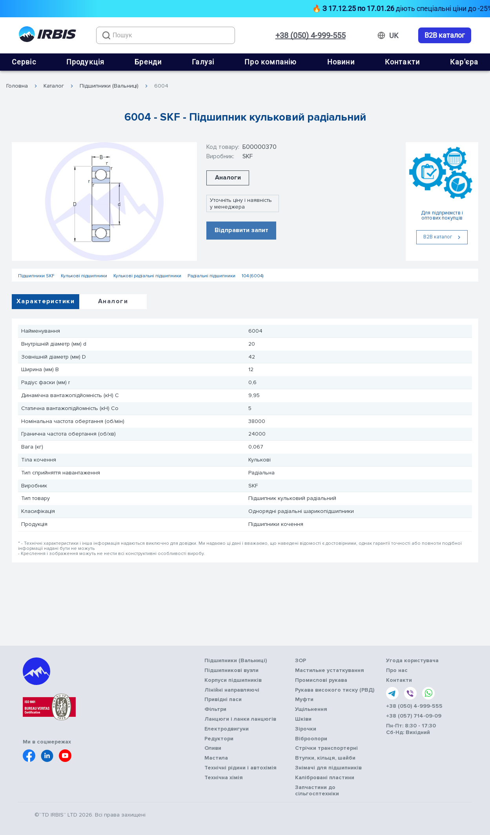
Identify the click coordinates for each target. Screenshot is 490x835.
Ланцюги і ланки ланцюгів (240, 719)
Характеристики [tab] (45, 301)
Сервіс (24, 62)
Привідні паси (223, 699)
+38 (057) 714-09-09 (413, 716)
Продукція (85, 62)
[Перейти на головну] (47, 35)
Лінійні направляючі (231, 690)
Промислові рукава (321, 680)
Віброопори (311, 739)
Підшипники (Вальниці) (109, 86)
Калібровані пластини (324, 778)
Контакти (402, 62)
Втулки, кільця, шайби (325, 758)
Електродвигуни (226, 729)
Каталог (54, 86)
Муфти (304, 699)
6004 (161, 86)
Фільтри (215, 709)
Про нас (397, 670)
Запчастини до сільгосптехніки (317, 790)
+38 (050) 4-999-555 (310, 35)
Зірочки (305, 729)
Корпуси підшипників (233, 680)
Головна (17, 86)
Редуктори (218, 739)
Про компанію (270, 62)
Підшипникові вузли (231, 670)
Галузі (203, 62)
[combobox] (165, 35)
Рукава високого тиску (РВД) (334, 690)
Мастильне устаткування (329, 670)
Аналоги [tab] (113, 301)
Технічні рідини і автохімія (240, 768)
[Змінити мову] (393, 36)
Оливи (212, 748)
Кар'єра (464, 62)
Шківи (303, 719)
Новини (341, 62)
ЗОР (300, 660)
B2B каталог (444, 35)
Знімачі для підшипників (328, 768)
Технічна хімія (223, 778)
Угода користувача (412, 660)
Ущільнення (311, 709)
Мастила (216, 758)
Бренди (148, 62)
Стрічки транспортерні (326, 748)
